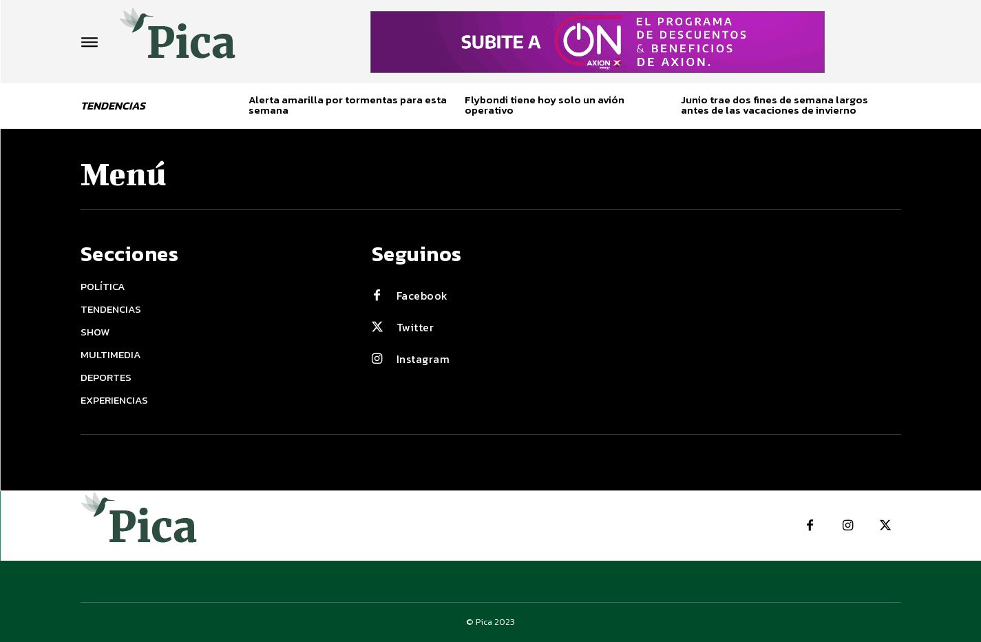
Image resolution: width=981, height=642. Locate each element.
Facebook (422, 295)
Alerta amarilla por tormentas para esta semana (348, 105)
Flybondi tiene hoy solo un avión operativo (544, 105)
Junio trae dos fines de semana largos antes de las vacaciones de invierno (774, 105)
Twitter (415, 327)
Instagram (423, 359)
